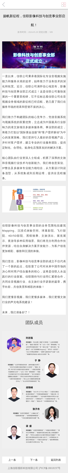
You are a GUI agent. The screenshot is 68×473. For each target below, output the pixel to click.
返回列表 (56, 458)
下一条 (34, 458)
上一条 (12, 458)
